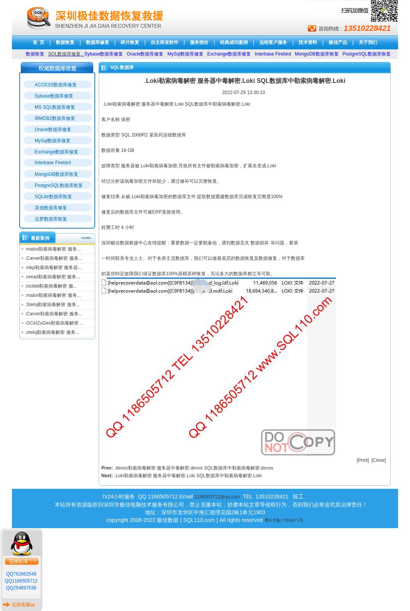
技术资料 (308, 42)
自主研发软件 (164, 42)
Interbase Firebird (53, 162)
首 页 (39, 42)
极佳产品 (338, 42)
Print (363, 460)
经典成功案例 (234, 42)
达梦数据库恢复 (51, 219)
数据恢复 (65, 42)
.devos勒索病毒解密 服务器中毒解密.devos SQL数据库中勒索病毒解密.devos (193, 468)
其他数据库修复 (51, 207)
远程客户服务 (273, 42)
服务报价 (199, 42)
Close (379, 460)
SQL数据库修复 (64, 54)
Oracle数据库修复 (53, 129)
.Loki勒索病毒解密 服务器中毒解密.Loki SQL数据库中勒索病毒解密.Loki (188, 475)
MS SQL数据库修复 (55, 107)
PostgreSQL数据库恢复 (59, 185)
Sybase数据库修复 (54, 96)
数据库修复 (97, 42)
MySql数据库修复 (53, 140)
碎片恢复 (130, 42)
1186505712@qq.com (217, 497)
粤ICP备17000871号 (284, 520)
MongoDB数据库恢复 (56, 174)
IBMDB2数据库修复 (55, 118)
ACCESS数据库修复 (56, 85)
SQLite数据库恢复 (53, 196)
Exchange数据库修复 (56, 152)
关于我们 (368, 42)
